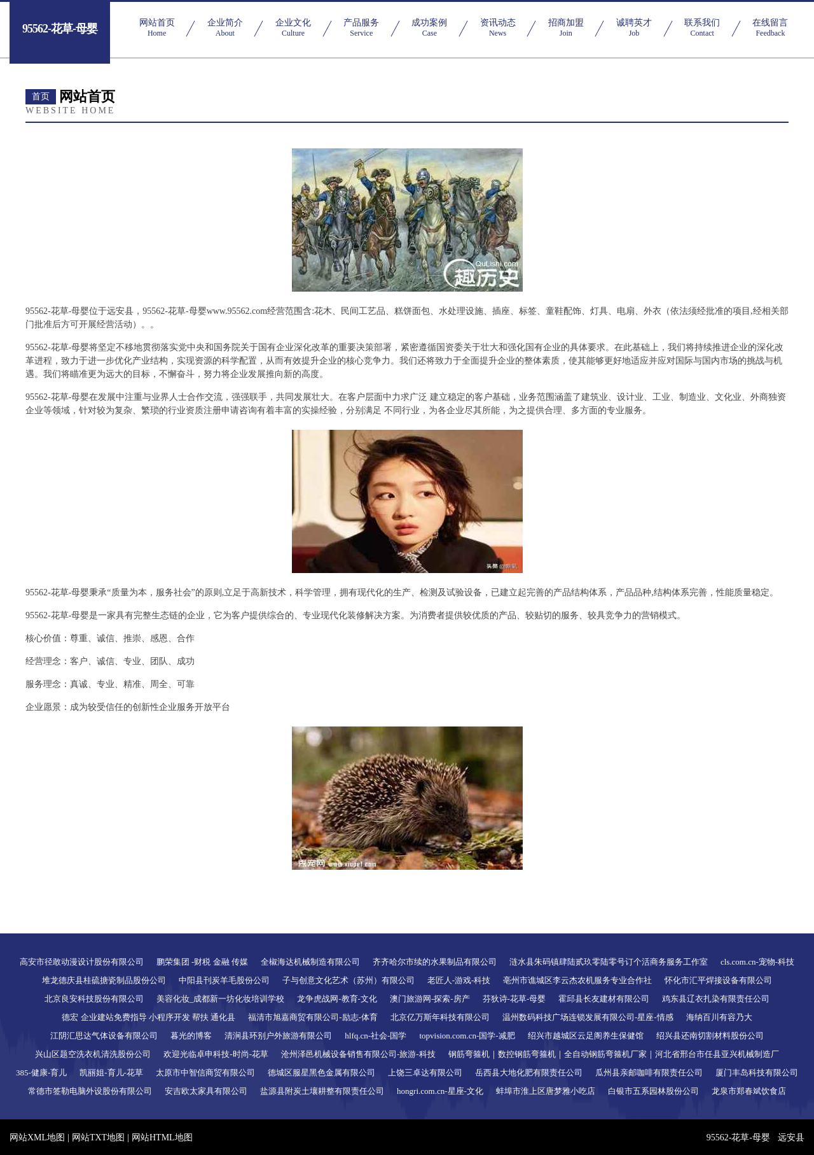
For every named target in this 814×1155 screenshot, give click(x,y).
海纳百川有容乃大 (719, 1017)
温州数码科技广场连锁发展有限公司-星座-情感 (587, 1017)
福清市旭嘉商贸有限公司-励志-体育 (313, 1017)
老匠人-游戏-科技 (459, 980)
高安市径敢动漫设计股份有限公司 (82, 962)
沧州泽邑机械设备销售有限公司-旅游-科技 (358, 1054)
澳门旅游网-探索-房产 (430, 999)
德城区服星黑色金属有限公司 (321, 1072)
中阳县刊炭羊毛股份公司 (224, 980)
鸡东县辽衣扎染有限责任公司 (715, 999)
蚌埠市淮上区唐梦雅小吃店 (545, 1091)
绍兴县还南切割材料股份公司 (710, 1035)
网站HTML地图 (162, 1137)
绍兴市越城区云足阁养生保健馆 (586, 1035)
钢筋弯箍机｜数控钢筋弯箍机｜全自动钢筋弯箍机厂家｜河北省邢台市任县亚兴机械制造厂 (613, 1054)
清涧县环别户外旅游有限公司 (278, 1035)
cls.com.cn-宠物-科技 (757, 962)
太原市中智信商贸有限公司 (205, 1072)
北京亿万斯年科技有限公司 (440, 1017)
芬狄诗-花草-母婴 (514, 999)
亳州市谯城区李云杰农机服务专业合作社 (577, 980)
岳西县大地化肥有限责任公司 (529, 1072)
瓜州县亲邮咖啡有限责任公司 (649, 1072)
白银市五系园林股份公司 (653, 1091)
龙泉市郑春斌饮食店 (749, 1091)
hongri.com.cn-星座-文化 (440, 1091)
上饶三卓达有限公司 (425, 1072)
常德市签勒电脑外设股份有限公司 (90, 1091)
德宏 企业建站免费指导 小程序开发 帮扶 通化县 (148, 1017)
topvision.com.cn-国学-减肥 (466, 1035)
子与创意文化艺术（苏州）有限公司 (348, 980)
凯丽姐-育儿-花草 (111, 1072)
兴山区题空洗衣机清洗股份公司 (93, 1054)
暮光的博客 (191, 1035)
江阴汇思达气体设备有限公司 (104, 1035)
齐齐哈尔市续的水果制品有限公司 (435, 962)
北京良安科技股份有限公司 (94, 999)
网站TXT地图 (98, 1137)
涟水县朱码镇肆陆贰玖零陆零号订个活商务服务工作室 (608, 962)
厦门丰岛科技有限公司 (756, 1072)
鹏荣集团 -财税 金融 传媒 (202, 962)
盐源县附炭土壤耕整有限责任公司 (322, 1091)
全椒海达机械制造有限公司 (310, 962)
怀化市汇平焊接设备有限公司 (718, 980)
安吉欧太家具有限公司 (206, 1091)
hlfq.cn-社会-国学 (375, 1035)
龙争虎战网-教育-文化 (337, 999)
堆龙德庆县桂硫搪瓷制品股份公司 (104, 980)
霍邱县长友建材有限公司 (603, 999)
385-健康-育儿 (41, 1072)
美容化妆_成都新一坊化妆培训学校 (220, 999)
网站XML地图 (37, 1137)
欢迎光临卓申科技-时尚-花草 (215, 1054)
